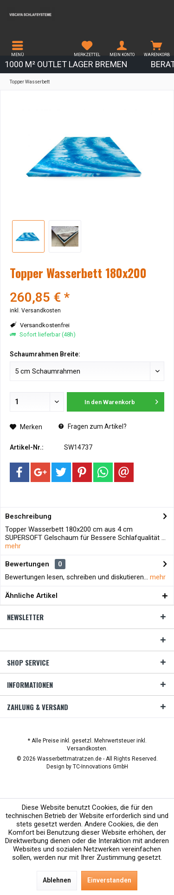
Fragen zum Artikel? (92, 426)
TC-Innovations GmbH (100, 766)
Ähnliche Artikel (31, 595)
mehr (13, 546)
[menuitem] (17, 48)
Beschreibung (28, 516)
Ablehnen (57, 880)
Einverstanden (109, 880)
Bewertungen (27, 564)
